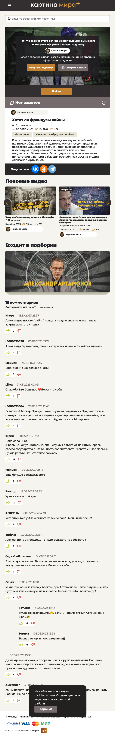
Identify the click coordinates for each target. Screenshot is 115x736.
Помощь (11, 716)
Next (107, 202)
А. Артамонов (21, 125)
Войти (56, 91)
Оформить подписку (41, 67)
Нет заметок (27, 102)
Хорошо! (46, 709)
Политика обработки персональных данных (62, 716)
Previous (7, 202)
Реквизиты (26, 716)
